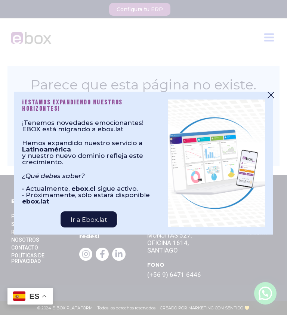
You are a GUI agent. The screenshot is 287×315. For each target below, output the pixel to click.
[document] (143, 157)
